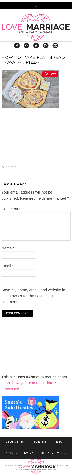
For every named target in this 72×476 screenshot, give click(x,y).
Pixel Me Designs (46, 469)
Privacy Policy (53, 453)
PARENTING (15, 442)
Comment (11, 209)
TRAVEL (60, 442)
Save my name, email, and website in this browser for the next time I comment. (33, 296)
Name (8, 248)
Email (8, 266)
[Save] (50, 74)
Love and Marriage (36, 27)
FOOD (28, 453)
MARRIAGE (39, 442)
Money (12, 453)
